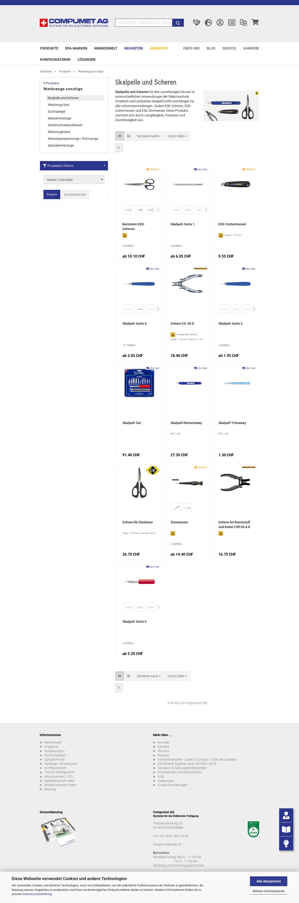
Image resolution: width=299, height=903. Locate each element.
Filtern (51, 194)
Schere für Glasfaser (137, 522)
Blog (211, 48)
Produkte (49, 48)
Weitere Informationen (269, 891)
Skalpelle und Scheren (63, 98)
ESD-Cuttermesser (232, 224)
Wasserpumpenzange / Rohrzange (73, 138)
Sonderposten (54, 751)
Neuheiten (133, 48)
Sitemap (50, 789)
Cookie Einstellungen (173, 785)
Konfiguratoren (55, 60)
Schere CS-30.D (182, 323)
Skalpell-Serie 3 (230, 323)
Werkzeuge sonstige (62, 88)
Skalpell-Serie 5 (134, 621)
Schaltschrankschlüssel (65, 125)
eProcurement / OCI (58, 776)
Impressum (166, 781)
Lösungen (87, 60)
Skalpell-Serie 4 (134, 323)
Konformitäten (55, 755)
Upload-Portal (54, 759)
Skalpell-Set (131, 423)
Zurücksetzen (75, 194)
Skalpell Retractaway (186, 423)
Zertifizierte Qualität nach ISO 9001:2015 (187, 764)
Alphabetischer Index (59, 781)
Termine (163, 751)
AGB (161, 776)
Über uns (191, 48)
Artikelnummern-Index (60, 785)
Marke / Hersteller (60, 180)
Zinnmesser (179, 522)
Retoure (163, 755)
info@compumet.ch (167, 844)
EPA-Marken (76, 48)
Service (229, 48)
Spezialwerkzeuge (61, 145)
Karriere (251, 48)
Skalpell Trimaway (232, 423)
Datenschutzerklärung (37, 894)
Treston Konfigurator (59, 772)
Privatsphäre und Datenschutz (180, 772)
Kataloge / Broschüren (60, 764)
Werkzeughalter (59, 132)
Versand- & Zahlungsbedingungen (182, 768)
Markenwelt (105, 48)
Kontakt (163, 742)
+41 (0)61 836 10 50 (174, 836)
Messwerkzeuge (59, 118)
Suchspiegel (56, 111)
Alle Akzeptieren (268, 881)
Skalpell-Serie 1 (183, 224)
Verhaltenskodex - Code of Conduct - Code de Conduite (197, 759)
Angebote (159, 48)
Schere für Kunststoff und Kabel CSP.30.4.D (234, 524)
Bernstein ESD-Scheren (133, 226)
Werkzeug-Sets (58, 105)
